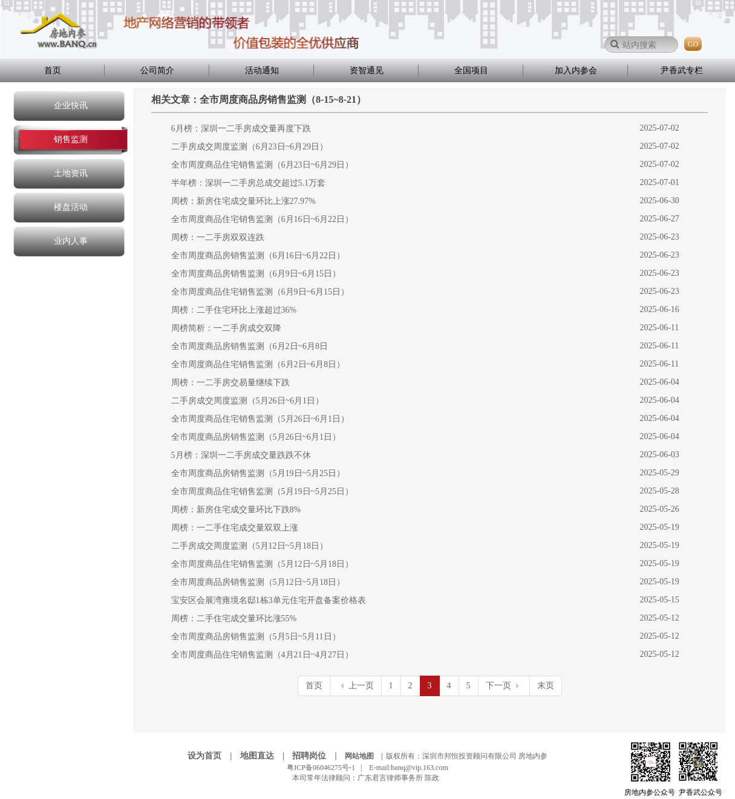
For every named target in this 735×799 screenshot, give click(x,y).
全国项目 (471, 70)
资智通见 (367, 70)
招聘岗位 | (317, 755)
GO (693, 44)
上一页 (356, 685)
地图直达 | (265, 755)
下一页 (504, 685)
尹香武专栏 (682, 70)
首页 (52, 70)
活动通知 (262, 70)
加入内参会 (576, 70)
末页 (545, 685)
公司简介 (157, 70)
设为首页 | (213, 755)
